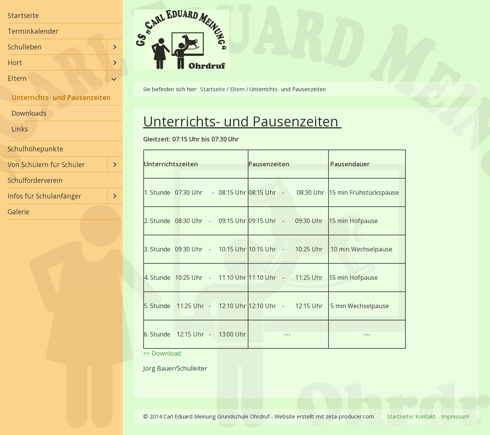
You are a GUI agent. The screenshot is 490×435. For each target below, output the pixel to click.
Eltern (17, 78)
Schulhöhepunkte (35, 148)
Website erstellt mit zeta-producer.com (324, 416)
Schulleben (25, 46)
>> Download (162, 353)
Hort (15, 62)
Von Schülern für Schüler (46, 164)
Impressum (455, 416)
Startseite (23, 15)
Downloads (28, 113)
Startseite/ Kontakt (411, 416)
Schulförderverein (35, 180)
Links (19, 128)
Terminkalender (33, 31)
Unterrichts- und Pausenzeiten (60, 97)
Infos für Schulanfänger (44, 195)
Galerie (18, 211)
